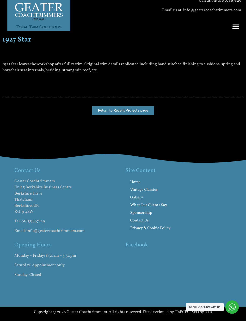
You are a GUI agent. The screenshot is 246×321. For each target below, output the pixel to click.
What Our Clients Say (148, 205)
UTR (208, 312)
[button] (235, 27)
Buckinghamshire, (57, 289)
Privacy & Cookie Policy (150, 228)
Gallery (136, 197)
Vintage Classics (144, 189)
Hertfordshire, (27, 289)
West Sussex (85, 289)
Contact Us (139, 220)
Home (135, 182)
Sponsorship (141, 212)
